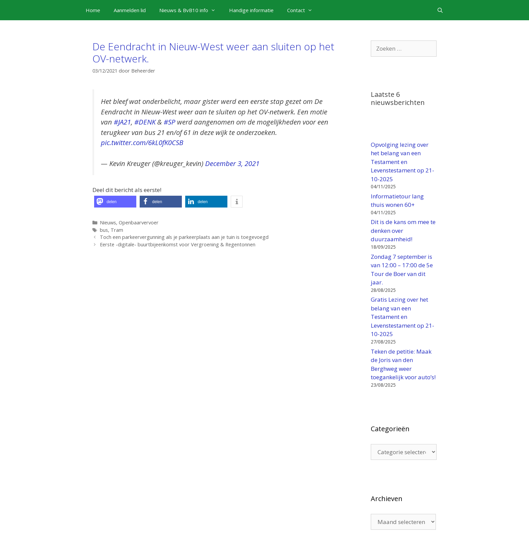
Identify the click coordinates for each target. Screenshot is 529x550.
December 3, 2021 (232, 163)
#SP (169, 122)
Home (93, 10)
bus (104, 230)
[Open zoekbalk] (440, 10)
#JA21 (122, 122)
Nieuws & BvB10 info (190, 10)
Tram (117, 230)
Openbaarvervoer (139, 222)
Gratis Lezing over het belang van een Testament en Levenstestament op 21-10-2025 (402, 317)
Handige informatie (251, 10)
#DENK (145, 122)
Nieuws (108, 222)
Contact (303, 10)
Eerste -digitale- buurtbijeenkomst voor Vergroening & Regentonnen (177, 244)
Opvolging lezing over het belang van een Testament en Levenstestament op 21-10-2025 (402, 162)
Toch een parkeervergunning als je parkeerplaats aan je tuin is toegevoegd (184, 237)
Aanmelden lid (130, 10)
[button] (115, 202)
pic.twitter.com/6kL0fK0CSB (142, 142)
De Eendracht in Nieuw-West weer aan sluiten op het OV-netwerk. (213, 52)
